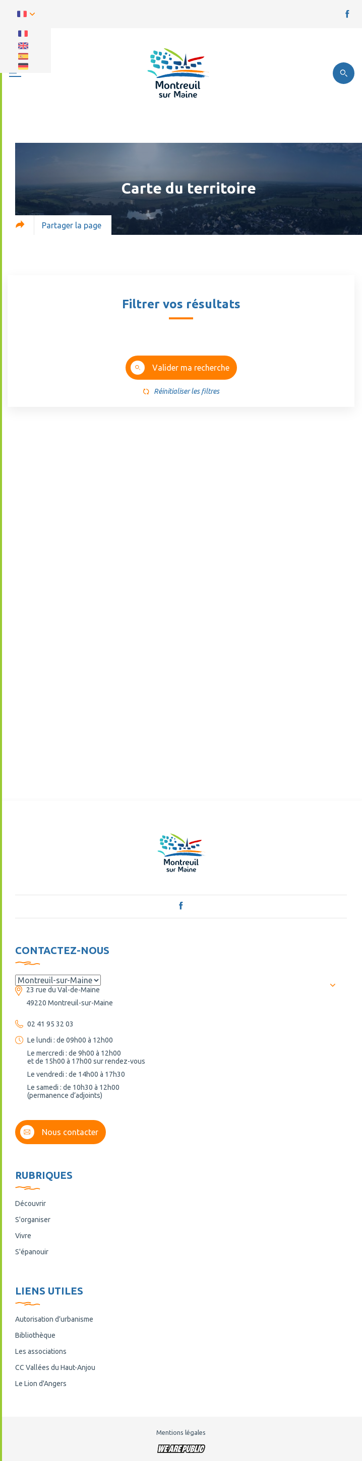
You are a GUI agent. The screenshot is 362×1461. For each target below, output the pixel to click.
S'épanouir (31, 1252)
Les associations (41, 1351)
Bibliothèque (35, 1335)
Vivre (23, 1236)
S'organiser (32, 1220)
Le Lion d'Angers (41, 1384)
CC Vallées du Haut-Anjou (55, 1367)
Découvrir (30, 1203)
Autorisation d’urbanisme (54, 1319)
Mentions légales (181, 1432)
